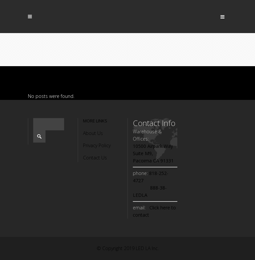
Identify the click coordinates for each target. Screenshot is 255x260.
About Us (93, 133)
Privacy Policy (97, 145)
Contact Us (95, 157)
